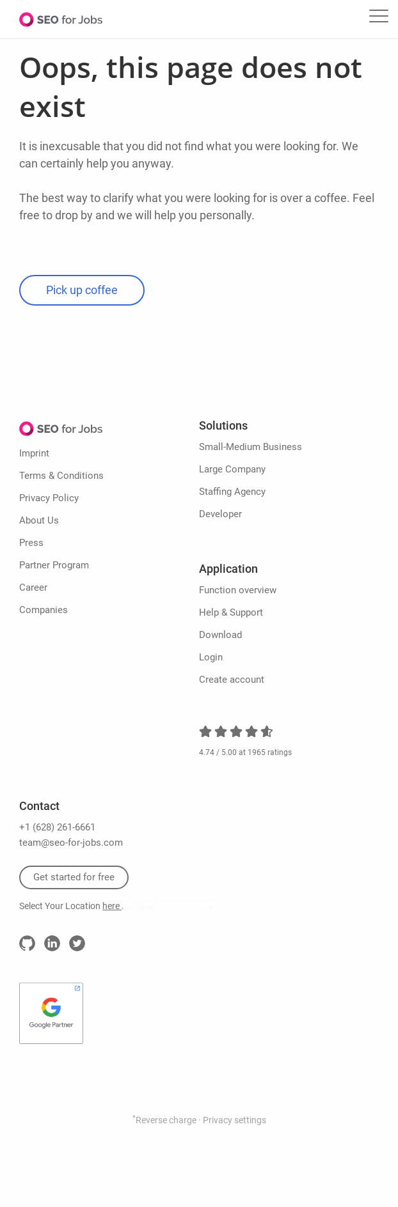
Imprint (34, 453)
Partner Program (54, 565)
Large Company (232, 469)
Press (31, 543)
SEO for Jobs (60, 19)
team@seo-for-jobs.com (71, 842)
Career (33, 587)
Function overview (237, 590)
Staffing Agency (232, 491)
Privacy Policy (49, 498)
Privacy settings (234, 1120)
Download (220, 635)
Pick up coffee (82, 290)
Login (211, 657)
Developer (220, 514)
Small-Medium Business (250, 447)
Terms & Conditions (61, 475)
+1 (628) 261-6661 (57, 827)
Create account (231, 679)
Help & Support (231, 612)
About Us (39, 520)
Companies (43, 610)
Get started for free (74, 877)
